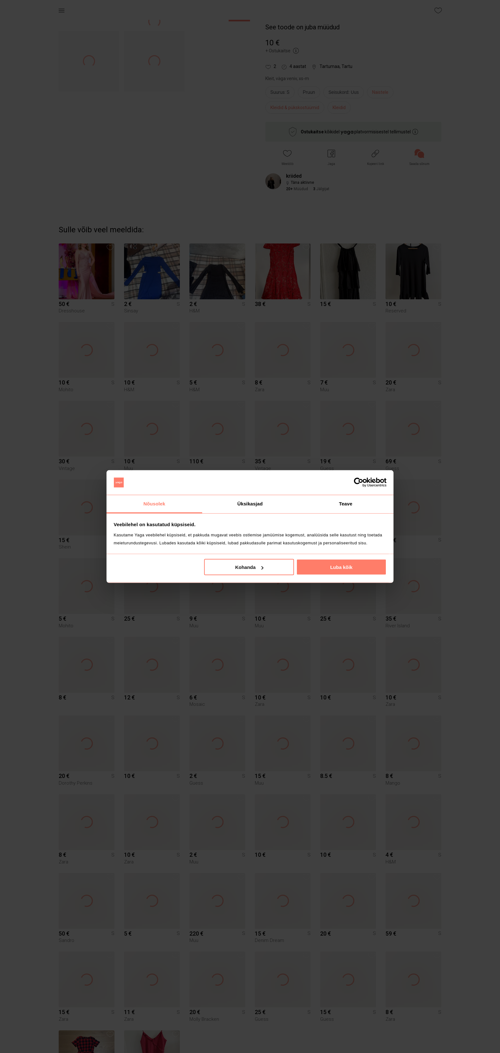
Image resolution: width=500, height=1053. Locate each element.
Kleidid (339, 107)
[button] (287, 157)
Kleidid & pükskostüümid (294, 107)
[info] (345, 93)
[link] (419, 157)
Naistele (380, 92)
